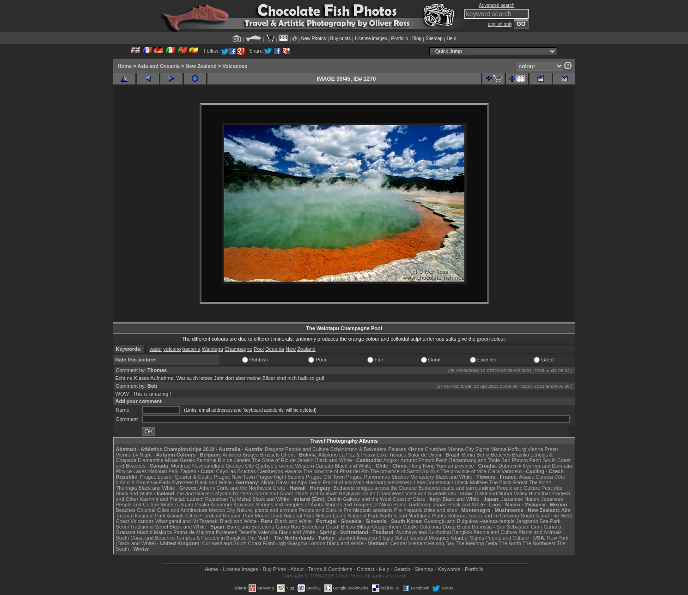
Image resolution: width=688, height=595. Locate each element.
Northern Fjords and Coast (263, 493)
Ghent (288, 454)
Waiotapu (212, 349)
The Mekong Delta (476, 543)
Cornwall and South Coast (232, 543)
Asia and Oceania (158, 66)
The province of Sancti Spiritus (404, 471)
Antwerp (231, 454)
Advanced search (496, 5)
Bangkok (462, 532)
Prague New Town (234, 477)
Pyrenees (182, 482)
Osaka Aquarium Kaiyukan (225, 504)
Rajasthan (216, 499)
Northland (419, 515)
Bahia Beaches (493, 454)
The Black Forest (508, 482)
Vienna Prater (542, 449)
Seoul (122, 526)
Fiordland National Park (226, 515)
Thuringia (126, 488)
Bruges (251, 454)
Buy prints (340, 38)
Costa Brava (456, 526)
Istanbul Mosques (429, 538)
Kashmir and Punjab (162, 499)
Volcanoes (234, 66)
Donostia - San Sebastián (501, 526)
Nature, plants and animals (267, 510)
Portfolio (399, 38)
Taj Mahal (240, 499)
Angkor (391, 460)
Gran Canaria (546, 526)
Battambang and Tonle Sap (480, 460)
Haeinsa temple (496, 521)
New (291, 349)
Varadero (511, 471)
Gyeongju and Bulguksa (451, 521)
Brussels (270, 454)
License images (371, 38)
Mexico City (222, 510)
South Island (535, 515)
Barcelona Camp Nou (275, 526)
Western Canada (314, 466)
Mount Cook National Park (284, 515)
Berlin (315, 482)
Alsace (526, 477)
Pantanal (206, 460)
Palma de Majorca (193, 532)
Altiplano (328, 454)
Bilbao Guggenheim (379, 526)
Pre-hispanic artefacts (367, 510)
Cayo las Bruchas (236, 471)
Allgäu (268, 482)
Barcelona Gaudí (320, 526)
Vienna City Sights (468, 449)
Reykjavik (350, 493)
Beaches (126, 510)
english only (500, 24)
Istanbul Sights (467, 538)
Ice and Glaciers (195, 493)
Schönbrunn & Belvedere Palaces (368, 449)
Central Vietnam (408, 543)
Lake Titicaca (391, 454)
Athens (207, 488)
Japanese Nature (520, 499)
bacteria (192, 349)
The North (540, 482)
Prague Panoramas (368, 477)
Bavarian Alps (291, 482)
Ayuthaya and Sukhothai (423, 532)
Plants (439, 515)
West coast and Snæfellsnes (423, 493)
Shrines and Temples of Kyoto (289, 504)
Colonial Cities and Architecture (172, 510)
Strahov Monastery (412, 477)
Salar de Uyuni (424, 454)
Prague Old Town (325, 477)
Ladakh (195, 499)
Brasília (520, 454)
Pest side (552, 488)
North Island (393, 515)
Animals (176, 515)
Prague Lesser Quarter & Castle (176, 477)
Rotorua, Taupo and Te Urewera (483, 515)
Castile (410, 526)
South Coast (376, 493)
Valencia (267, 532)
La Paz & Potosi (357, 454)
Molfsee (479, 482)
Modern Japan (177, 504)
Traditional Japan (427, 504)
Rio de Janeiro (234, 460)
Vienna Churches (427, 449)
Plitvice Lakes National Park (147, 471)
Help (452, 38)
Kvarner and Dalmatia (547, 466)
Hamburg (375, 482)
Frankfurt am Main (343, 482)
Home (125, 66)
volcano (172, 349)
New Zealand (200, 66)
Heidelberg (400, 482)
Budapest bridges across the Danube (375, 488)
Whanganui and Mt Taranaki (187, 521)
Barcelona (238, 526)
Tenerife (247, 532)
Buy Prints (274, 569)
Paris (164, 482)
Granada (126, 532)
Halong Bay (441, 543)
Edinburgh (274, 543)
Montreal (181, 466)
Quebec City (240, 466)
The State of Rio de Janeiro (283, 460)
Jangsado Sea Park (538, 521)
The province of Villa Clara (470, 471)
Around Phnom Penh (424, 460)
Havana (293, 471)
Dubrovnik (510, 466)
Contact (365, 569)
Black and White (333, 460)
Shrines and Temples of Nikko (358, 504)
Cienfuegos (270, 471)
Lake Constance (432, 482)
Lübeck (460, 482)
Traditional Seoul (149, 526)
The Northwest (539, 543)
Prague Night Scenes (280, 477)
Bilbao (348, 526)
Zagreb (188, 471)
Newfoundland (208, 466)
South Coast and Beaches (145, 538)
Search (402, 569)
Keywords (449, 569)
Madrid (144, 532)
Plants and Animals (316, 493)
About (297, 569)
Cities (192, 515)
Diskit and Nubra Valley (501, 493)
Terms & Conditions (330, 569)
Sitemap (434, 38)
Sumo (400, 504)
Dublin (334, 499)
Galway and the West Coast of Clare (384, 499)
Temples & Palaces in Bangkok (211, 538)
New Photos (313, 38)
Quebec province (275, 466)
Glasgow (297, 543)
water (156, 349)
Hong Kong (422, 466)
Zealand (306, 349)
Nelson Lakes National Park (347, 515)
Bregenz (274, 449)
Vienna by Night (134, 454)
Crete (279, 488)
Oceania (274, 349)
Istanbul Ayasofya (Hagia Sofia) (372, 538)
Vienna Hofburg (508, 449)
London (316, 543)
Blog (416, 38)
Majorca (163, 532)
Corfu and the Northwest (243, 488)
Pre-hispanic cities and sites (425, 510)
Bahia (468, 454)
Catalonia (430, 526)
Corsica (544, 477)
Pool (259, 349)
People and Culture (307, 449)
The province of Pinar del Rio (336, 471)
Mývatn (223, 493)
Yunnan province (455, 466)
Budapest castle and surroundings (456, 488)
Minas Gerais (180, 460)
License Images (240, 569)
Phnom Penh (527, 460)
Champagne (238, 349)
